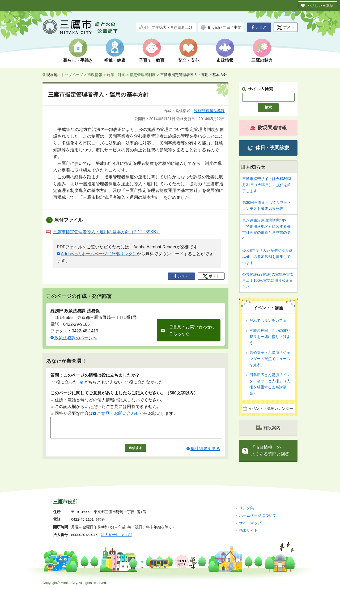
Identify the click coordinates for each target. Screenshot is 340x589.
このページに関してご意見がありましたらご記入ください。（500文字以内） (124, 393)
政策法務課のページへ (75, 338)
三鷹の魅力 (262, 60)
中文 (237, 27)
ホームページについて (257, 515)
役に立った (64, 382)
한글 (227, 27)
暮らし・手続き (78, 60)
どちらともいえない (101, 382)
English (214, 27)
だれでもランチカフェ (268, 320)
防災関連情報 (268, 127)
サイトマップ (250, 523)
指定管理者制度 (143, 75)
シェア (259, 27)
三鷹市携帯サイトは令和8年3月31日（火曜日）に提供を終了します (266, 185)
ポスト (285, 27)
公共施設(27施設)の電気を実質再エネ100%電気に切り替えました (268, 280)
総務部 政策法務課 (209, 111)
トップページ (72, 75)
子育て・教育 (151, 60)
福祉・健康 (114, 60)
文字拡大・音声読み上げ (172, 27)
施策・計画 (116, 75)
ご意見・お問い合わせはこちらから (192, 330)
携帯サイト (248, 531)
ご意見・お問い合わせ (118, 413)
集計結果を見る (205, 452)
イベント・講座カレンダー (270, 409)
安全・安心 (188, 60)
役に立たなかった (144, 382)
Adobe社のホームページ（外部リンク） (99, 254)
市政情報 (224, 60)
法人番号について (116, 535)
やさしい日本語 (320, 5)
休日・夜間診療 (268, 148)
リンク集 (246, 508)
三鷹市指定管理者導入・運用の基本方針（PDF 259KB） (103, 232)
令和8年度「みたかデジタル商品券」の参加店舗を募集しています (267, 256)
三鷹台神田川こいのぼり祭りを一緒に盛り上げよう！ (269, 336)
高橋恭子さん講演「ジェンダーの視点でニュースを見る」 (269, 358)
